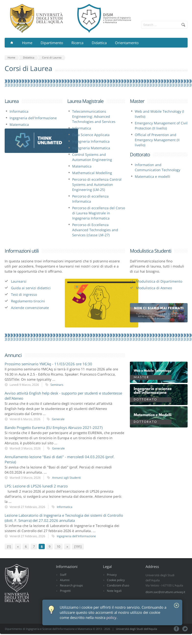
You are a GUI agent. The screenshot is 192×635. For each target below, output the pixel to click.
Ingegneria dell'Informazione (33, 118)
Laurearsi (18, 281)
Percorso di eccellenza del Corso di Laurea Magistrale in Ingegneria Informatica (98, 213)
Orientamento (127, 42)
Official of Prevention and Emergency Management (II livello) (157, 139)
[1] (9, 546)
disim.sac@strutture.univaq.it (165, 592)
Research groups (71, 585)
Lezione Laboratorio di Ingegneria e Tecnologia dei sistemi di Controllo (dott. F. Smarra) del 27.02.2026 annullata (64, 518)
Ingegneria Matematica (91, 148)
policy (111, 617)
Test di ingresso (24, 294)
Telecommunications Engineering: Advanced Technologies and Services (93, 116)
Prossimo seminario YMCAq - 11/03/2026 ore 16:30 (48, 363)
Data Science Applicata (91, 134)
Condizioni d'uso (118, 585)
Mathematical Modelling (92, 172)
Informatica (19, 111)
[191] (77, 546)
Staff (63, 575)
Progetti (65, 591)
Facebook (176, 629)
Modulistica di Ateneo (154, 288)
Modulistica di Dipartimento (159, 281)
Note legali (114, 591)
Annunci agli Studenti (66, 478)
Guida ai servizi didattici (31, 288)
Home (27, 42)
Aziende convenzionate (30, 307)
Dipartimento (52, 42)
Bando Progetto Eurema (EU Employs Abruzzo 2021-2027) (53, 427)
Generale (58, 419)
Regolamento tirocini (28, 301)
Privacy (112, 575)
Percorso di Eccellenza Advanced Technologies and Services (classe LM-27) (95, 229)
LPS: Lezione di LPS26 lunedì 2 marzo (36, 486)
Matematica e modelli (152, 176)
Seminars (56, 385)
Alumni (64, 580)
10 (58, 546)
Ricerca (77, 42)
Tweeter (185, 629)
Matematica (19, 124)
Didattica (99, 42)
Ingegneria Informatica (91, 141)
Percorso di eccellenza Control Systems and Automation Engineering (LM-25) (97, 184)
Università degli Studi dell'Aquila (136, 629)
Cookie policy (116, 580)
